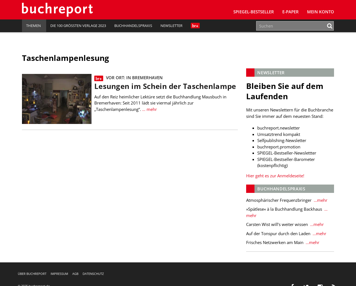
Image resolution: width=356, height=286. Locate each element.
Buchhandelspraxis (133, 25)
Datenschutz (93, 274)
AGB (75, 274)
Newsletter (171, 25)
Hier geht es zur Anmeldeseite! (275, 175)
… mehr (149, 109)
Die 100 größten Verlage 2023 (78, 25)
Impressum (59, 274)
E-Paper (290, 11)
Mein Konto (320, 11)
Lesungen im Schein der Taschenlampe (165, 86)
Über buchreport (32, 274)
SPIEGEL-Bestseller (253, 11)
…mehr (320, 200)
